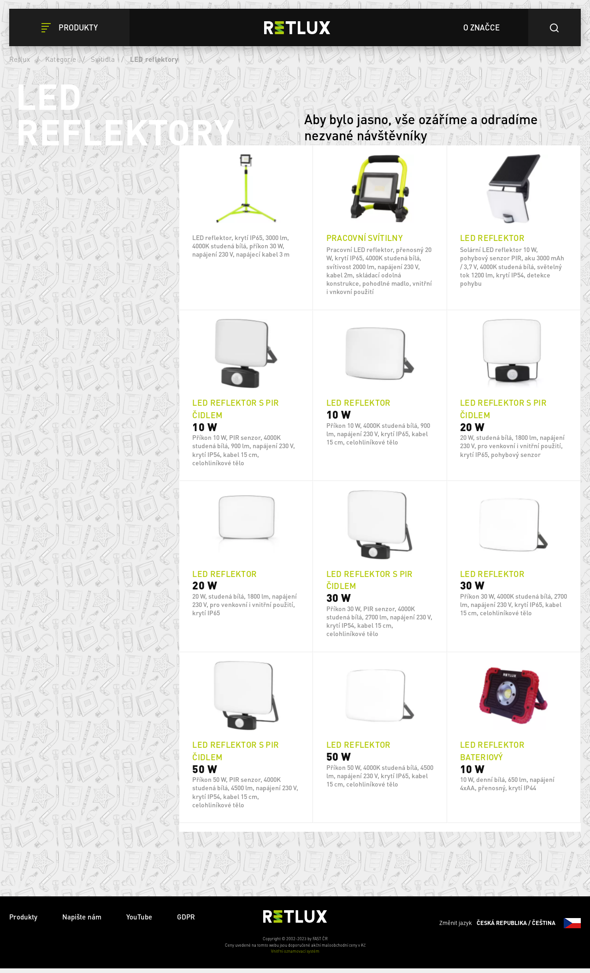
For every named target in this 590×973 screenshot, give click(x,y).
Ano (69, 538)
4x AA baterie (83, 465)
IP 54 (71, 614)
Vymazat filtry (121, 163)
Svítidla (103, 59)
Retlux (19, 59)
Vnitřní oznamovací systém (295, 956)
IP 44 (71, 635)
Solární (74, 485)
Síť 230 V (76, 444)
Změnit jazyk (510, 928)
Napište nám (81, 921)
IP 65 (71, 594)
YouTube (139, 921)
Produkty (23, 921)
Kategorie (60, 59)
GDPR (186, 921)
